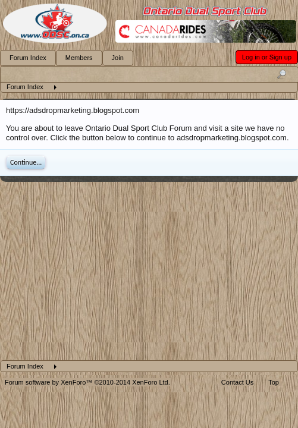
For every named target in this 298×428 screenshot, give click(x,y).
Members (79, 57)
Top (273, 382)
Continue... (26, 162)
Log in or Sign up (266, 57)
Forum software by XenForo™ (87, 382)
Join (118, 57)
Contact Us (237, 382)
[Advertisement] (148, 271)
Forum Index (28, 57)
